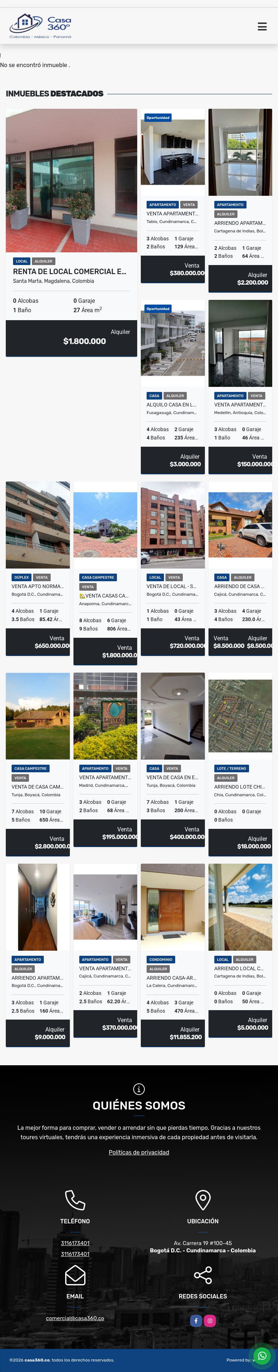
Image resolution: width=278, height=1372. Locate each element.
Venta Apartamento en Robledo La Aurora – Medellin (240, 405)
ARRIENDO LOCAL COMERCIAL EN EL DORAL (240, 968)
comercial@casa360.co (75, 1318)
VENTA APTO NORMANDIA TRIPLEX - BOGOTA (38, 586)
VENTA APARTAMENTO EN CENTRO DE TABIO (173, 213)
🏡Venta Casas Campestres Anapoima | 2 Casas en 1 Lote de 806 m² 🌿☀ (105, 596)
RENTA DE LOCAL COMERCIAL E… (69, 271)
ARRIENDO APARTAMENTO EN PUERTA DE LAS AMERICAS (240, 223)
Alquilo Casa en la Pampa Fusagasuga (173, 405)
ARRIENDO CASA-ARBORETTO (173, 978)
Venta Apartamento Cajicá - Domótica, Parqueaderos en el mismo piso (105, 968)
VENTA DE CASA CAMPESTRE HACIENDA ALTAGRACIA (38, 787)
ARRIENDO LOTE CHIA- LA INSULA (240, 787)
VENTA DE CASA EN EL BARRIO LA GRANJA (173, 777)
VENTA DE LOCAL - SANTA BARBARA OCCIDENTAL (173, 586)
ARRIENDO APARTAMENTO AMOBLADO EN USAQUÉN (38, 978)
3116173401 (75, 1243)
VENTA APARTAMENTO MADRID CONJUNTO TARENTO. (105, 777)
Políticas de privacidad (139, 1152)
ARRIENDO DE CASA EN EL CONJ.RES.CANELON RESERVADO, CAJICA (240, 586)
